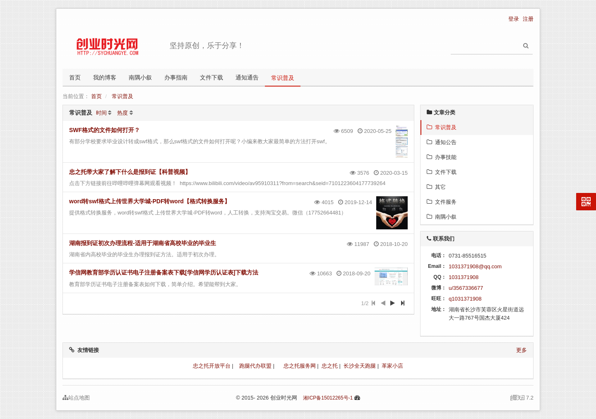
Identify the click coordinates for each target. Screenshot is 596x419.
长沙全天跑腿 (360, 366)
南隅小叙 (140, 77)
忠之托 (330, 366)
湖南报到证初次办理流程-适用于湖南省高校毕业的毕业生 (142, 243)
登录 (513, 19)
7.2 (522, 398)
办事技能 (442, 157)
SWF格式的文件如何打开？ (104, 130)
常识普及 (282, 78)
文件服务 (442, 202)
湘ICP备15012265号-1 (328, 398)
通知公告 (442, 142)
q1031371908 (465, 299)
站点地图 (76, 398)
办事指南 (175, 77)
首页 (75, 77)
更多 (521, 350)
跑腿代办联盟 (255, 366)
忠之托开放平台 (212, 366)
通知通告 (247, 77)
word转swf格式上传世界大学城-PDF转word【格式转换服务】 (149, 201)
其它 (436, 187)
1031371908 (463, 277)
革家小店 (392, 366)
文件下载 (211, 77)
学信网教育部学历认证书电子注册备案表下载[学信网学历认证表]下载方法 (163, 272)
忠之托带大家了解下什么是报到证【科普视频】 (130, 172)
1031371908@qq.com (475, 266)
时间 (101, 113)
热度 (122, 113)
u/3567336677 (466, 288)
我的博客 (104, 77)
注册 (528, 19)
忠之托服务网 (300, 366)
